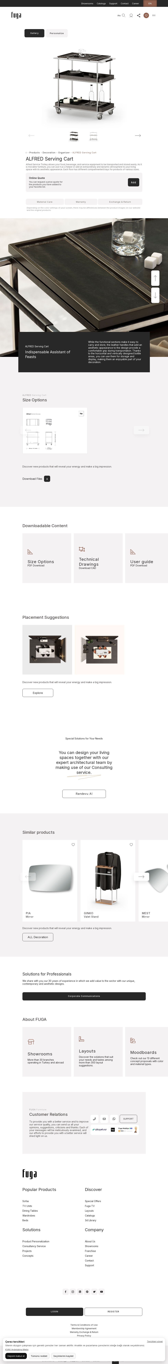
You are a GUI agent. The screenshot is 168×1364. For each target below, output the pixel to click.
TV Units (27, 1205)
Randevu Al (84, 793)
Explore (38, 693)
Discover (93, 1189)
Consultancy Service (34, 1246)
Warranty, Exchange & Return (84, 1332)
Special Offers (93, 1201)
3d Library (90, 1220)
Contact (125, 3)
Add (133, 182)
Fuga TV (90, 1205)
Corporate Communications (84, 996)
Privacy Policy (84, 1335)
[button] (133, 135)
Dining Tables (30, 1210)
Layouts (89, 1210)
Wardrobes (28, 1215)
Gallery (34, 33)
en (150, 3)
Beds (25, 1220)
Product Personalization (35, 1241)
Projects (27, 1250)
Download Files (36, 479)
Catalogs (101, 3)
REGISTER (113, 1311)
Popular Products (39, 1189)
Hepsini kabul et (16, 1356)
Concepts (27, 1255)
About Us (90, 1241)
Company (94, 1229)
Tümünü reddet (39, 1356)
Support (113, 3)
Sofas (25, 1201)
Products (34, 152)
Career (135, 3)
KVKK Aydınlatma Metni (16, 1349)
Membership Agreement (84, 1328)
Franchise (90, 1250)
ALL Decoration (38, 937)
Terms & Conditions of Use (84, 1325)
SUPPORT (128, 1119)
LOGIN (54, 1311)
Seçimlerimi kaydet (63, 1356)
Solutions (31, 1229)
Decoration (49, 152)
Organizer (64, 152)
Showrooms (87, 3)
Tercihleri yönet (155, 1341)
